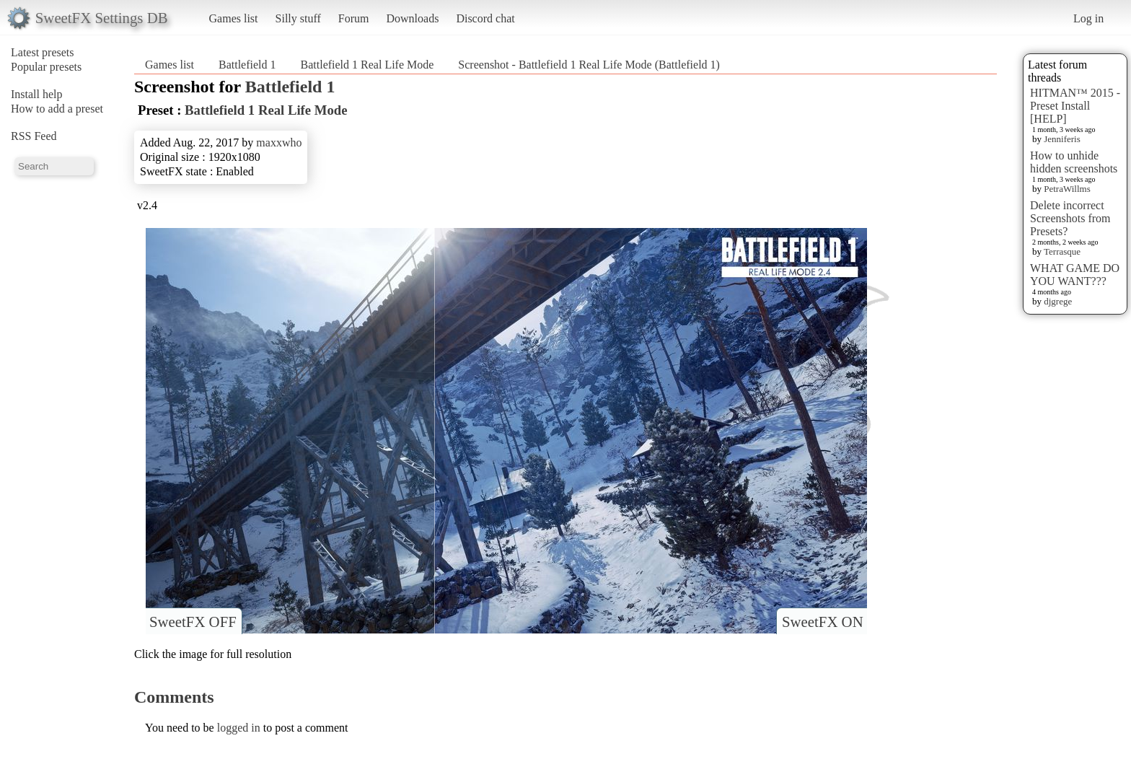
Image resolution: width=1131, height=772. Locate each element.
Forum (353, 18)
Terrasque (1062, 251)
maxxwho (279, 142)
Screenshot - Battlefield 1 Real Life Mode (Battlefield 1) (589, 64)
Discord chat (485, 18)
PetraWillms (1067, 188)
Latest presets (42, 52)
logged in (238, 727)
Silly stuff (298, 18)
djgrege (1058, 301)
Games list (233, 18)
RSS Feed (34, 136)
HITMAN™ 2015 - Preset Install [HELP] (1075, 106)
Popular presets (46, 67)
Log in (1088, 18)
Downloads (412, 18)
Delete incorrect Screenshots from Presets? (1070, 218)
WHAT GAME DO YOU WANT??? (1074, 274)
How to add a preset (57, 108)
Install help (37, 94)
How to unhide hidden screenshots (1073, 162)
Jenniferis (1062, 138)
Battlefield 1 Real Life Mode (367, 64)
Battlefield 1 (247, 64)
